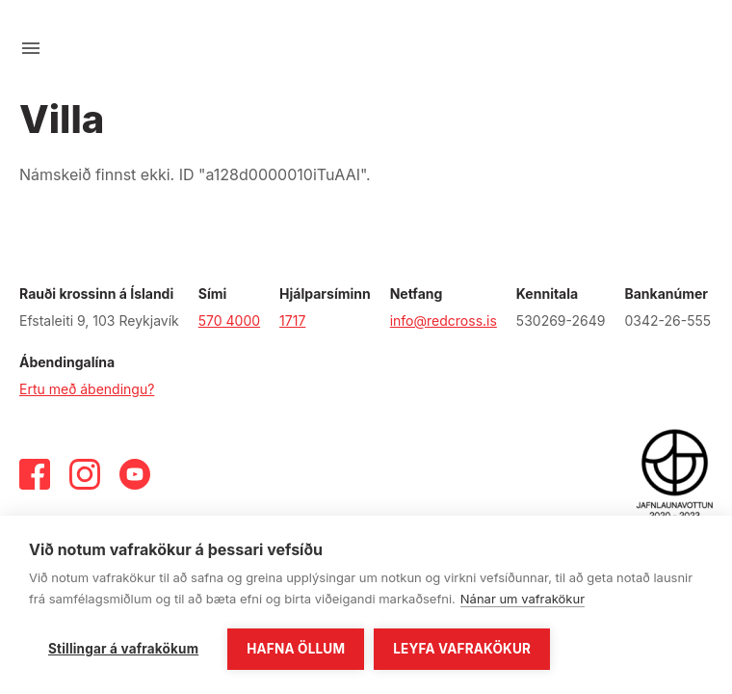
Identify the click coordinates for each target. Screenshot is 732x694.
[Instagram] (84, 474)
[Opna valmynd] (30, 48)
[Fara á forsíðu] (366, 48)
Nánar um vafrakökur (522, 598)
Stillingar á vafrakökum (123, 648)
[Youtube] (134, 474)
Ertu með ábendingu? (86, 389)
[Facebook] (34, 474)
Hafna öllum (296, 648)
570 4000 (229, 320)
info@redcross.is (443, 320)
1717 (292, 320)
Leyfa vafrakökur (462, 648)
